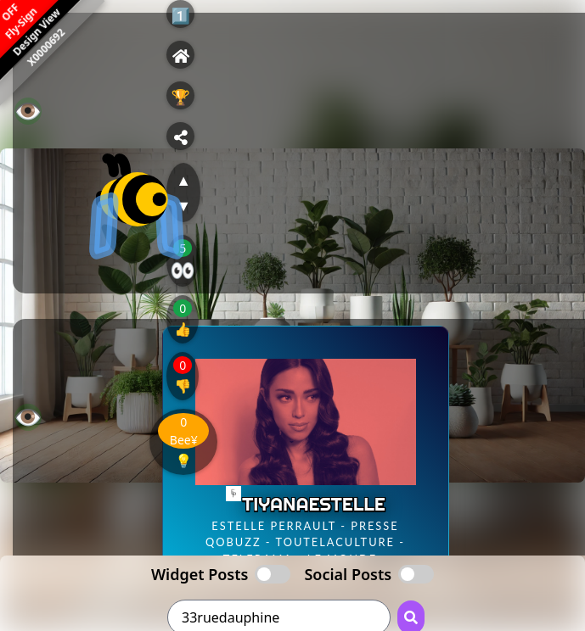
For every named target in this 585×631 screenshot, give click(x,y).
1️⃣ (181, 15)
